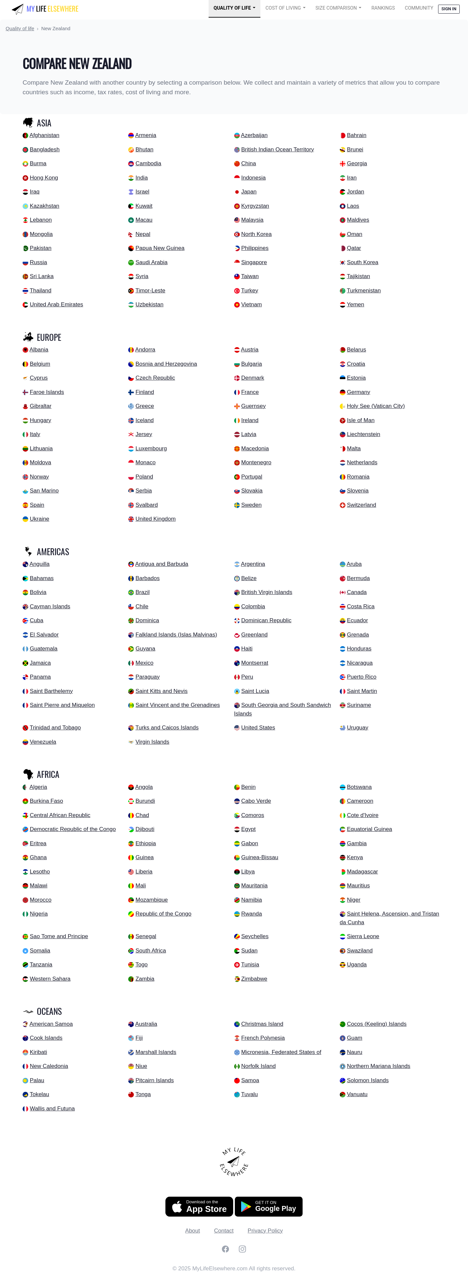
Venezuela (43, 742)
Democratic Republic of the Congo (73, 829)
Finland (145, 392)
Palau (37, 1080)
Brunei (355, 149)
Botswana (359, 787)
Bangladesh (45, 149)
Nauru (354, 1052)
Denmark (252, 378)
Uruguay (357, 727)
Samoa (250, 1080)
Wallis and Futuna (52, 1108)
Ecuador (357, 620)
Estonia (356, 378)
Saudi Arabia (151, 262)
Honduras (359, 648)
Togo (142, 964)
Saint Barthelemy (51, 691)
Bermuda (358, 578)
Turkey (249, 290)
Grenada (358, 635)
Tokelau (39, 1094)
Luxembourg (151, 448)
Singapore (254, 262)
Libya (248, 871)
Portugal (251, 477)
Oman (354, 234)
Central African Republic (60, 815)
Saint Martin (362, 691)
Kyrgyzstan (255, 206)
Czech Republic (155, 378)
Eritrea (38, 843)
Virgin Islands (152, 742)
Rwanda (251, 914)
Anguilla (40, 564)
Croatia (356, 364)
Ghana (38, 857)
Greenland (254, 635)
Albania (39, 349)
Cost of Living (283, 8)
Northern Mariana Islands (378, 1066)
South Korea (362, 262)
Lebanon (41, 220)
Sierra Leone (363, 936)
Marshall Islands (156, 1052)
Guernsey (253, 406)
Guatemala (43, 648)
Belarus (356, 349)
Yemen (355, 304)
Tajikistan (358, 276)
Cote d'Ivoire (362, 815)
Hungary (40, 420)
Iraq (35, 191)
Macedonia (255, 448)
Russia (38, 262)
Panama (40, 677)
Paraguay (148, 677)
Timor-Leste (150, 290)
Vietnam (251, 304)
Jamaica (40, 663)
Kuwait (144, 206)
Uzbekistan (149, 304)
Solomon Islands (368, 1080)
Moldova (40, 462)
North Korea (256, 234)
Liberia (144, 871)
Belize (248, 578)
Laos (353, 206)
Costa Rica (360, 606)
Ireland (249, 420)
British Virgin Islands (266, 592)
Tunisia (250, 964)
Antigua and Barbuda (161, 564)
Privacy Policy (265, 1231)
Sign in (448, 8)
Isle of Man (360, 420)
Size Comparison (336, 8)
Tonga (143, 1094)
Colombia (253, 606)
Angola (144, 787)
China (248, 163)
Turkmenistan (364, 290)
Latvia (248, 434)
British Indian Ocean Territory (277, 149)
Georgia (357, 163)
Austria (249, 349)
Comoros (252, 815)
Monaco (145, 462)
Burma (38, 163)
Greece (145, 406)
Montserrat (254, 663)
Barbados (148, 578)
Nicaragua (360, 663)
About (192, 1231)
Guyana (145, 648)
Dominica (147, 620)
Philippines (254, 248)
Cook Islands (46, 1038)
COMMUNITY (419, 8)
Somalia (40, 950)
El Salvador (44, 635)
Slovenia (357, 490)
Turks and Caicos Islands (167, 727)
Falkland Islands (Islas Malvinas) (176, 635)
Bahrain (356, 135)
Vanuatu (357, 1094)
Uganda (357, 964)
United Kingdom (156, 519)
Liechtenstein (363, 434)
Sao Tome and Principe (59, 936)
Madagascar (362, 871)
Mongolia (41, 234)
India (142, 178)
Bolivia (38, 592)
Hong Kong (44, 178)
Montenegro (256, 462)
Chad (142, 815)
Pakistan (40, 248)
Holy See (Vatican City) (376, 406)
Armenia (145, 135)
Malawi (38, 885)
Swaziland (360, 950)
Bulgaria (251, 364)
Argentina (253, 564)
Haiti (246, 648)
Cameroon (360, 801)
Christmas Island (262, 1024)
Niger (353, 900)
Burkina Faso (46, 801)
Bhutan (144, 149)
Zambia (145, 979)
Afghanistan (44, 135)
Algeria (38, 787)
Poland (144, 477)
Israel (142, 191)
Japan (248, 191)
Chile (142, 606)
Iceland (145, 420)
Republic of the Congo (163, 914)
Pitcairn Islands (155, 1080)
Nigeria (39, 914)
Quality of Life (232, 8)
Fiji (139, 1038)
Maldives (358, 220)
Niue (141, 1066)
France (250, 392)
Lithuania (41, 448)
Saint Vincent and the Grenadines (178, 705)
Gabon (249, 843)
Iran (351, 178)
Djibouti (145, 829)
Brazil (143, 592)
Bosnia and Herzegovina (166, 364)
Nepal (143, 234)
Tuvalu (249, 1094)
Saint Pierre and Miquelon (62, 705)
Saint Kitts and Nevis (162, 691)
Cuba (37, 620)
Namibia (251, 900)
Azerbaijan (254, 135)
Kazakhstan (44, 206)
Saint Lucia (255, 691)
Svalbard (147, 505)
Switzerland (361, 505)
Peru (247, 677)
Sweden (251, 505)
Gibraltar (40, 406)
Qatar (354, 248)
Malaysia (252, 220)
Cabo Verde (256, 801)
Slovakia (251, 490)
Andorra (145, 349)
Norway (39, 477)
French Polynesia (263, 1038)
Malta (354, 448)
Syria (142, 276)
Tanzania (41, 964)
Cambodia (148, 163)
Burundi (145, 801)
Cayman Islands (50, 606)
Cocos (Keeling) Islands (377, 1024)
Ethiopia (146, 843)
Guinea (145, 857)
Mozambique (152, 900)
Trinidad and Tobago (55, 727)
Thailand (40, 290)
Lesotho (40, 871)
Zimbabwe (254, 979)
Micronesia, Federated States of (281, 1052)
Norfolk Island (258, 1066)
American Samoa (51, 1024)
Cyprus (39, 378)
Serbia (144, 490)
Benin (248, 787)
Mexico (144, 663)
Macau (144, 220)
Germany (358, 392)
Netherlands (362, 462)
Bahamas (42, 578)
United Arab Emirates (56, 304)
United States (258, 727)
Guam (354, 1038)
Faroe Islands (47, 392)
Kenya (355, 857)
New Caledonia (49, 1066)
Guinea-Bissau (259, 857)
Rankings (383, 8)
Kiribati (38, 1052)
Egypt (248, 829)
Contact (224, 1231)
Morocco (40, 900)
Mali (141, 885)
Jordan (355, 191)
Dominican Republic (266, 620)
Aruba (354, 564)
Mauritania (254, 885)
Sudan (249, 950)
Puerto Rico (361, 677)
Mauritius (358, 885)
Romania (358, 477)
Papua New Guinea (160, 248)
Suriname (359, 705)
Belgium (40, 364)
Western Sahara (50, 979)
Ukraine (39, 519)
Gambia (357, 843)
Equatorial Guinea (369, 829)
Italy (35, 434)
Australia (146, 1024)
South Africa (151, 950)
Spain (37, 505)
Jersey (144, 434)
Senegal (146, 936)
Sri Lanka (42, 276)
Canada (357, 592)
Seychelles (254, 936)
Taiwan (250, 276)
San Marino (44, 490)
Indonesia (253, 178)
